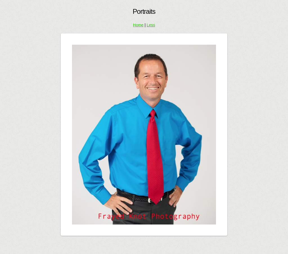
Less (151, 25)
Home (138, 25)
